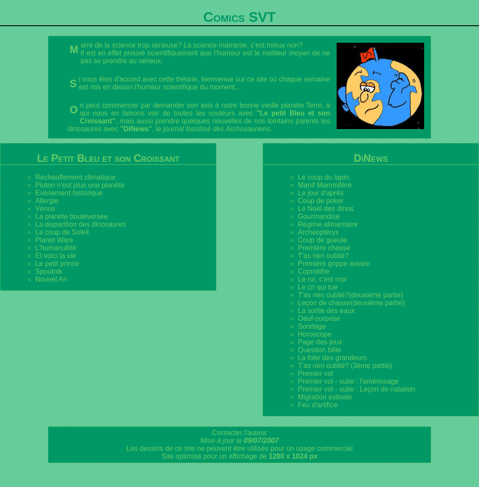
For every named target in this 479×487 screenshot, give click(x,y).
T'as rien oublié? (323, 255)
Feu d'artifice (317, 405)
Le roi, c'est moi (322, 279)
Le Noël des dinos (326, 208)
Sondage (312, 326)
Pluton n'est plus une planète (80, 185)
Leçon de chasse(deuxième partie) (351, 303)
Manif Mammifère (325, 185)
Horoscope (314, 334)
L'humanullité (55, 248)
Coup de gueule (322, 240)
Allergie (46, 200)
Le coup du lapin (323, 177)
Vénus (45, 208)
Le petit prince (57, 263)
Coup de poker (321, 200)
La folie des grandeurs (332, 357)
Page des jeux (320, 342)
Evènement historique (69, 193)
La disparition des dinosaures (80, 224)
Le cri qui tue (318, 287)
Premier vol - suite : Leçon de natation (356, 389)
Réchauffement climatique (75, 177)
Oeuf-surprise (319, 318)
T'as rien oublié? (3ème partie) (345, 365)
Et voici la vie (55, 255)
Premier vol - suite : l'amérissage (348, 381)
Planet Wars (54, 240)
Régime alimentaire (328, 224)
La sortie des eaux (326, 310)
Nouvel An (51, 279)
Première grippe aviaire (334, 263)
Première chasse (324, 248)
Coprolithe (314, 271)
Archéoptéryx (318, 232)
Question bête (319, 350)
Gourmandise (319, 216)
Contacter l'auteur (239, 432)
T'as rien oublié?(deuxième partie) (350, 295)
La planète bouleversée (71, 216)
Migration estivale (325, 397)
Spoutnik (48, 271)
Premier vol (315, 373)
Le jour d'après (321, 193)
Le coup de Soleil (62, 232)
